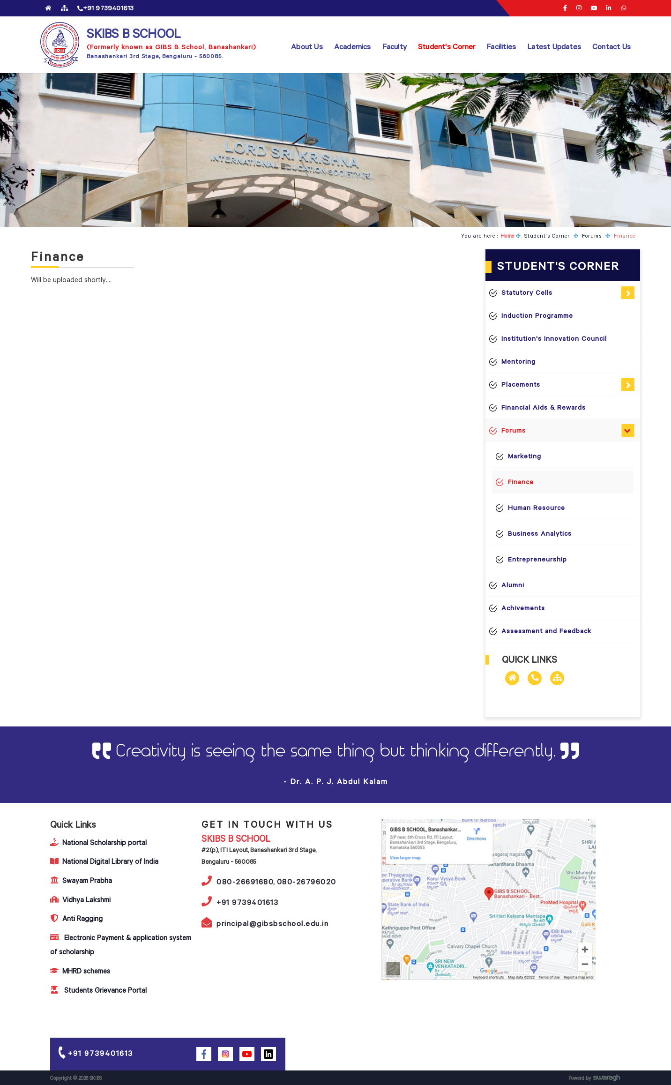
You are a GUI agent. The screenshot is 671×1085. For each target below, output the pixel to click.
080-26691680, (238, 880)
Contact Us (611, 46)
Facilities (501, 46)
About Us (307, 46)
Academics (352, 46)
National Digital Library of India (104, 861)
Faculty (394, 46)
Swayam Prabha (81, 880)
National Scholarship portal (98, 842)
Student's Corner (446, 46)
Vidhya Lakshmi (80, 900)
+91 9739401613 (239, 901)
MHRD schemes (80, 971)
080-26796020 (306, 881)
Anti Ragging (76, 918)
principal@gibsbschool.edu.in (264, 922)
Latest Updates (554, 46)
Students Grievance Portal (98, 990)
